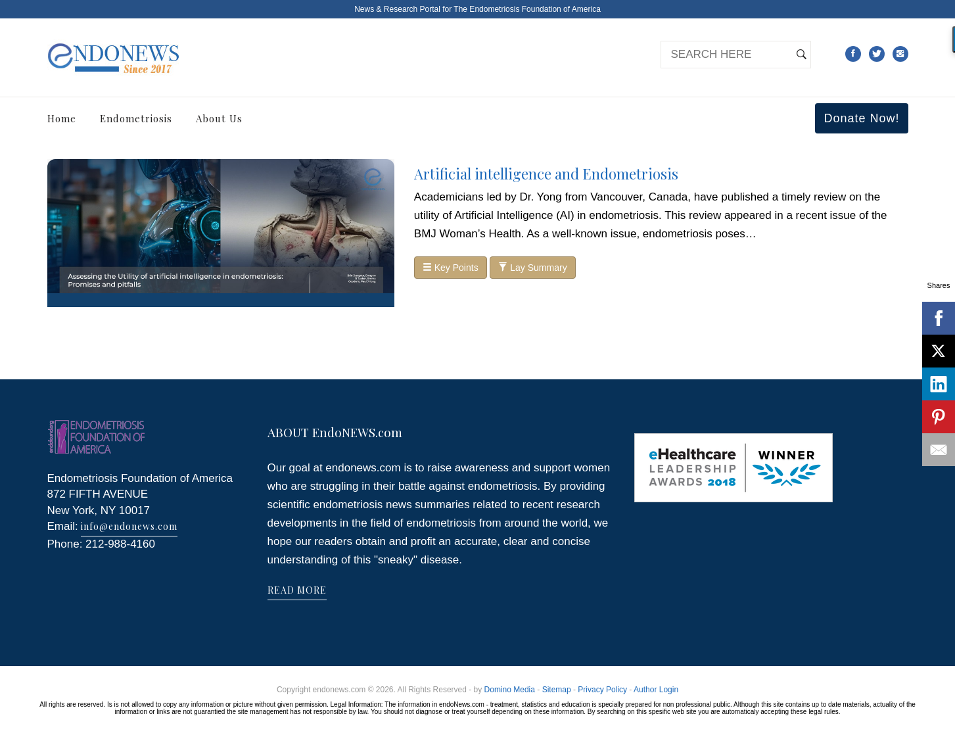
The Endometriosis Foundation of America (527, 9)
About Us (219, 118)
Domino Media (509, 689)
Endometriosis (136, 118)
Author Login (656, 689)
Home (61, 118)
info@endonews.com (129, 526)
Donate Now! (861, 118)
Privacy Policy (602, 689)
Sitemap (556, 689)
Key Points (450, 267)
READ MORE (297, 590)
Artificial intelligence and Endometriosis (546, 173)
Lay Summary (532, 267)
